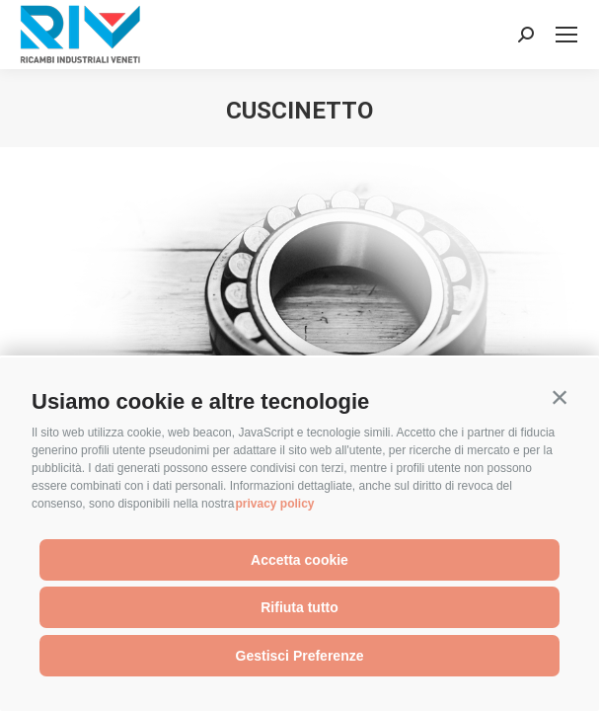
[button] (559, 397)
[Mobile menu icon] (566, 34)
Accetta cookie (299, 560)
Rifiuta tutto (299, 607)
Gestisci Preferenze (300, 656)
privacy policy (274, 504)
